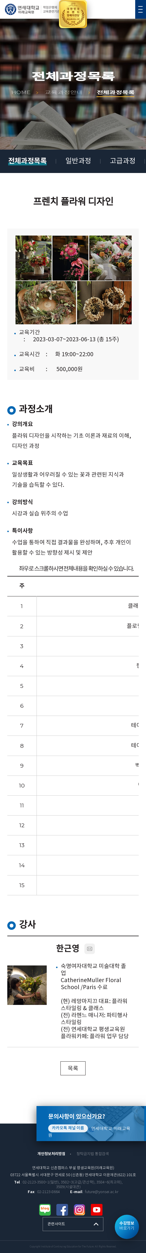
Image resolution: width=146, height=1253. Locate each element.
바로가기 (126, 1226)
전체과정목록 (27, 161)
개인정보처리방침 (51, 1154)
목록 (73, 1068)
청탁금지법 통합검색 (93, 1154)
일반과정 (78, 161)
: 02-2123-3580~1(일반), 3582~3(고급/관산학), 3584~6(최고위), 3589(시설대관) (68, 1184)
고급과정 (122, 161)
